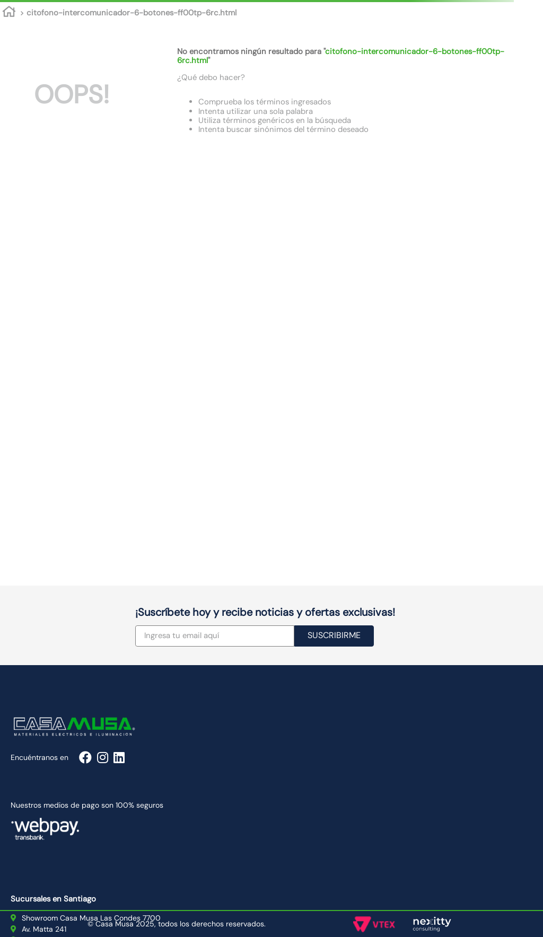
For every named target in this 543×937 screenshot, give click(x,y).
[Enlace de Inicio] (9, 13)
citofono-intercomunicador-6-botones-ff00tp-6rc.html (132, 12)
